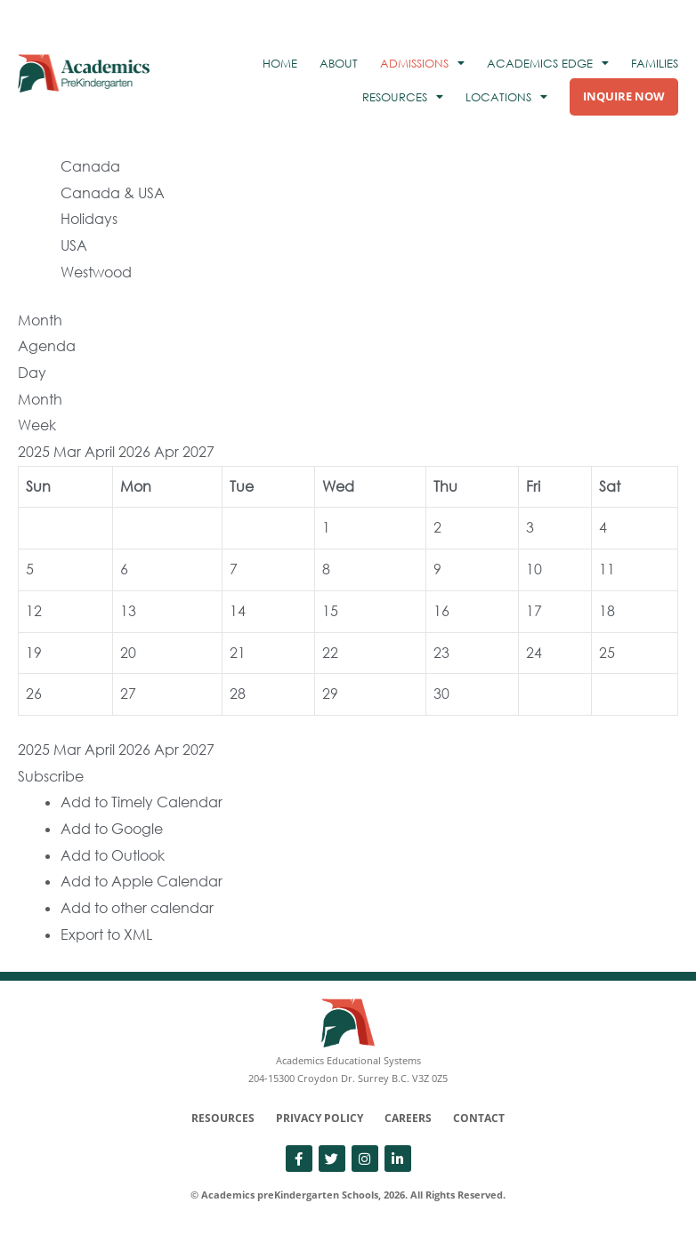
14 (238, 611)
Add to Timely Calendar (142, 802)
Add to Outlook (113, 855)
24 (534, 653)
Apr (168, 452)
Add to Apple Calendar (142, 881)
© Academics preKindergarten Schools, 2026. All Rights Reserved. (348, 1194)
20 (128, 653)
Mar (69, 452)
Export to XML (106, 934)
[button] (51, 776)
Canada (90, 166)
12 (34, 611)
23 (441, 653)
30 (441, 693)
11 (607, 569)
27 (128, 693)
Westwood (96, 272)
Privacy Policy (319, 1118)
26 (34, 693)
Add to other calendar (137, 908)
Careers (408, 1118)
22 (330, 653)
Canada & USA (113, 193)
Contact (479, 1118)
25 (607, 653)
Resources (223, 1118)
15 (330, 611)
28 (238, 693)
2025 (35, 452)
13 (128, 611)
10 (534, 569)
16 (441, 611)
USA (74, 245)
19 (34, 653)
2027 (198, 452)
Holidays (89, 219)
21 (238, 653)
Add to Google (112, 829)
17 (534, 611)
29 (330, 693)
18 (607, 611)
